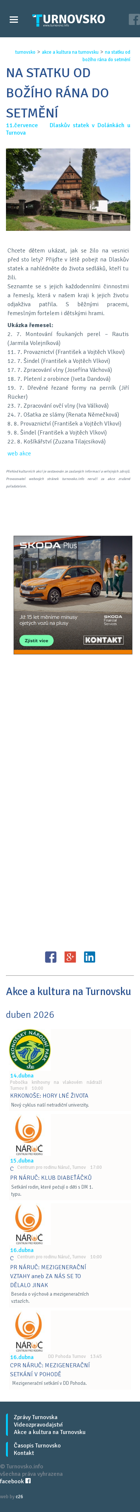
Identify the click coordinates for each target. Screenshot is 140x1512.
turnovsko (25, 52)
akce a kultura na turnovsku (70, 52)
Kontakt (24, 1453)
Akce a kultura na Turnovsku (49, 1432)
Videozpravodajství (38, 1424)
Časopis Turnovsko (37, 1445)
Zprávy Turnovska (35, 1417)
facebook (15, 1481)
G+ (70, 957)
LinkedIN (90, 957)
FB (51, 957)
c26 (19, 1497)
